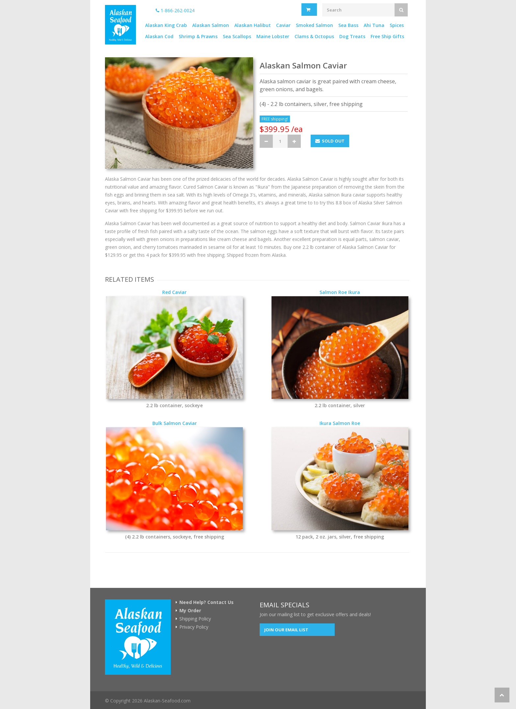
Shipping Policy (195, 619)
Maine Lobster (272, 36)
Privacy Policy (193, 627)
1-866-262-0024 (175, 10)
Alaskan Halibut (252, 25)
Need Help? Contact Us (206, 602)
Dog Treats (352, 36)
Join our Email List (286, 630)
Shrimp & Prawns (198, 36)
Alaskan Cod (159, 36)
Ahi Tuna (374, 25)
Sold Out (330, 141)
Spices (397, 25)
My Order (190, 611)
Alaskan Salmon (210, 25)
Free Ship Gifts (387, 36)
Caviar (283, 25)
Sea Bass (348, 25)
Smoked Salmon (314, 25)
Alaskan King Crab (166, 25)
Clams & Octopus (314, 36)
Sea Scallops (237, 36)
